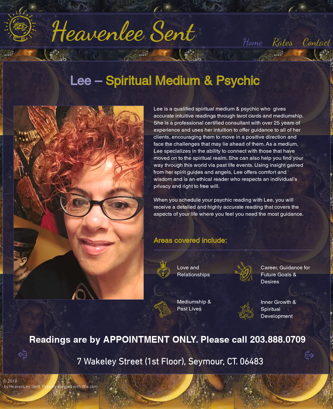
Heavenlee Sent (125, 31)
